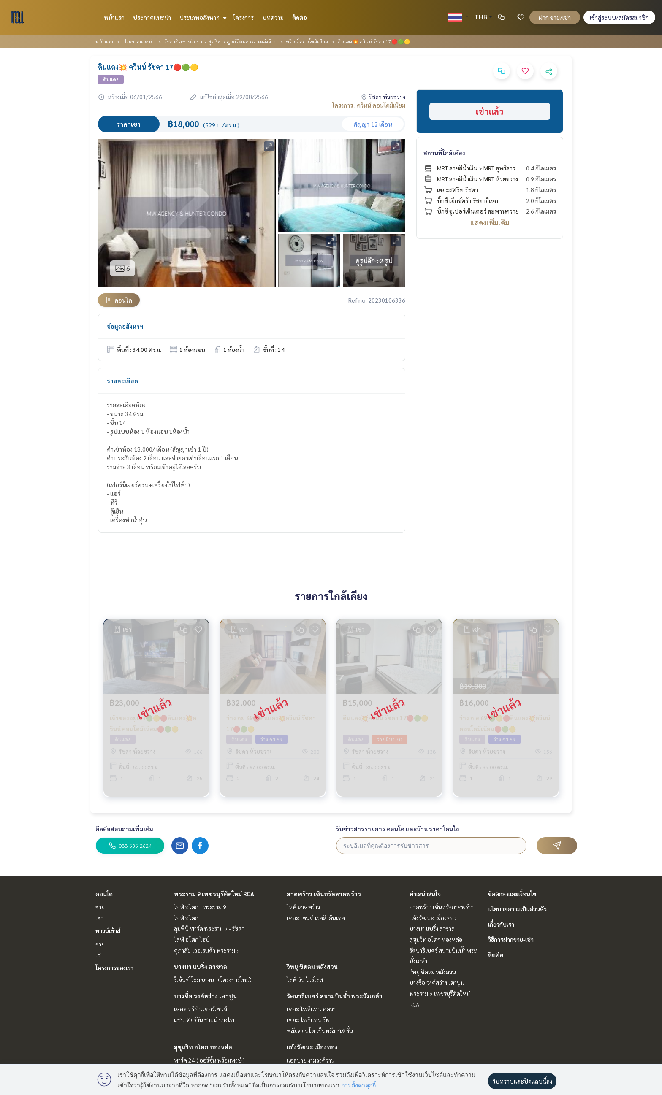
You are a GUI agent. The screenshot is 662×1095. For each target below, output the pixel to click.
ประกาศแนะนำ (152, 17)
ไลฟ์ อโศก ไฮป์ (191, 939)
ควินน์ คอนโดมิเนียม (307, 41)
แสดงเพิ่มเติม (489, 222)
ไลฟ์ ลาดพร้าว (303, 907)
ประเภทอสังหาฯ (202, 17)
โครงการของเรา (114, 967)
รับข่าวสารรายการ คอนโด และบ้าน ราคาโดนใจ (397, 829)
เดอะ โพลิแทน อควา (311, 1009)
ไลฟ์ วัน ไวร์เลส (305, 979)
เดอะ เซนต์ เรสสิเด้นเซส (316, 918)
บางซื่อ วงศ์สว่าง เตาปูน (205, 996)
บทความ (273, 17)
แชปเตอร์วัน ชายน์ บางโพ (204, 1019)
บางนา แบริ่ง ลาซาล (200, 966)
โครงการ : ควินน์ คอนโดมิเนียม (368, 105)
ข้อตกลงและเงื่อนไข (512, 894)
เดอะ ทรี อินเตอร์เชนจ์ (200, 1009)
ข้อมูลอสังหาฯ (125, 326)
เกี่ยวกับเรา (501, 924)
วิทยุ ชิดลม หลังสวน (312, 966)
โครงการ (243, 17)
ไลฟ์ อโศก (186, 918)
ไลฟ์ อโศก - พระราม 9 (200, 907)
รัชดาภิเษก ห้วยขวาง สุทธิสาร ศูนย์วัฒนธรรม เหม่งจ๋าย (220, 41)
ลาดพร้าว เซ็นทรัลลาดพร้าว (324, 894)
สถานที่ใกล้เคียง (444, 153)
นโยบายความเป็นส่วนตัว (517, 909)
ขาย (100, 907)
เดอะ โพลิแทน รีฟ (308, 1019)
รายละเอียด (122, 380)
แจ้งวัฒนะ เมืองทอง (312, 1047)
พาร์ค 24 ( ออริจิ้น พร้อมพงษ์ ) (209, 1060)
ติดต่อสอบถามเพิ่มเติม (124, 829)
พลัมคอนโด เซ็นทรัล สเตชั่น (320, 1030)
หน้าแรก (114, 17)
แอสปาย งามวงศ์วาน (311, 1060)
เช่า (99, 918)
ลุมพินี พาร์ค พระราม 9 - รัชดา (209, 928)
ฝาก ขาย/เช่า (555, 17)
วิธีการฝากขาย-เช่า (511, 939)
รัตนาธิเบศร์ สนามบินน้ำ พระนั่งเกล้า (335, 996)
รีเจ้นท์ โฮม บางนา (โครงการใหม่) (213, 979)
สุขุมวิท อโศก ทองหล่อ (203, 1047)
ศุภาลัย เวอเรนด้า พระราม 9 (207, 950)
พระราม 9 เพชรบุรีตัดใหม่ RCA (214, 894)
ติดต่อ (299, 17)
